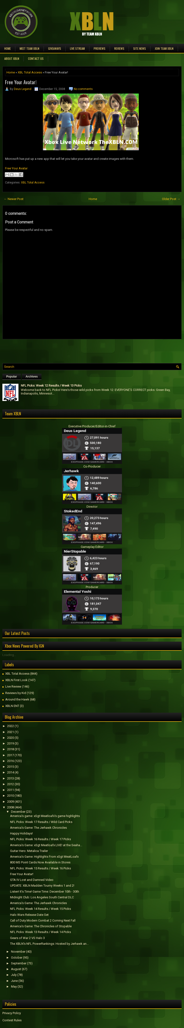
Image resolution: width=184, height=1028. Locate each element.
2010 (10, 795)
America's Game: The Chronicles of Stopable (41, 926)
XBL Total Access (30, 72)
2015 (10, 766)
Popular (11, 376)
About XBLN (11, 58)
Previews (99, 48)
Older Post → (171, 199)
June (14, 981)
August (16, 969)
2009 (10, 801)
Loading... (9, 655)
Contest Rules (12, 1020)
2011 (10, 790)
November (18, 951)
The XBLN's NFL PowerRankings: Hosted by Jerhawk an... (49, 943)
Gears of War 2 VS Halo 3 (27, 938)
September (18, 963)
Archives (32, 376)
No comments (83, 89)
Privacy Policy (11, 1013)
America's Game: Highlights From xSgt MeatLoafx (44, 856)
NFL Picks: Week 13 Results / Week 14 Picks (40, 932)
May (14, 986)
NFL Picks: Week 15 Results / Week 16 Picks (40, 868)
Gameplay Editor (92, 547)
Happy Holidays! (21, 833)
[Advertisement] (58, 350)
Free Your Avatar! (20, 82)
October (16, 957)
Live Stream (77, 48)
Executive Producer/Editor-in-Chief (92, 426)
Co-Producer (92, 466)
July (14, 975)
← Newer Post (13, 199)
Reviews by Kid (15, 693)
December (18, 811)
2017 (10, 755)
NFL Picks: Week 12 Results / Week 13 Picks (51, 385)
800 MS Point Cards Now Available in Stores (40, 862)
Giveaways (54, 48)
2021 (10, 732)
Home (7, 48)
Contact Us (36, 58)
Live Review (13, 686)
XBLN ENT (12, 706)
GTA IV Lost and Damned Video (31, 880)
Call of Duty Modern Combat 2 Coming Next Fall (42, 920)
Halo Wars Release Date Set (29, 915)
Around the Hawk (17, 699)
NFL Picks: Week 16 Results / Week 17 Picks (40, 839)
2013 (10, 778)
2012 (10, 784)
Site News (139, 48)
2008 (10, 807)
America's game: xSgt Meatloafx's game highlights (45, 816)
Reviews (119, 48)
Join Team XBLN (164, 48)
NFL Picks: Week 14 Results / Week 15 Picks (40, 909)
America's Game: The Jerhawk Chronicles (38, 827)
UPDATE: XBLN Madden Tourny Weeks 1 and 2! (42, 885)
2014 (10, 772)
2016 (10, 761)
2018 (10, 749)
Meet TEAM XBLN (29, 48)
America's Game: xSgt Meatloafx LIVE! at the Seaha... (46, 845)
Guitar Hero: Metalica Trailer (29, 851)
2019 (10, 743)
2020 (10, 737)
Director (92, 506)
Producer (92, 587)
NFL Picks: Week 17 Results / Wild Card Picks (41, 822)
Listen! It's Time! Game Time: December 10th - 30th (44, 891)
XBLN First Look (16, 680)
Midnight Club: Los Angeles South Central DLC (42, 897)
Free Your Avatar (16, 168)
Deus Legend (22, 89)
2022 (10, 726)
